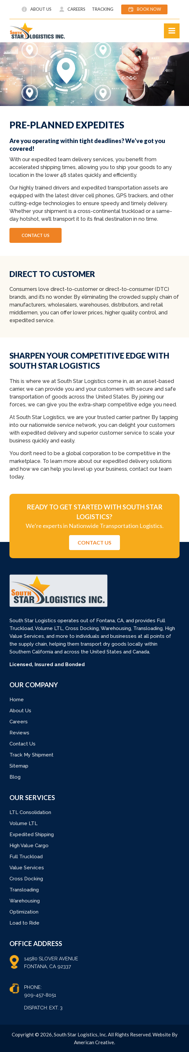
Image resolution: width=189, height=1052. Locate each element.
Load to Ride (24, 923)
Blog (15, 777)
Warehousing (24, 901)
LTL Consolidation (30, 812)
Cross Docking (26, 879)
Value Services (26, 868)
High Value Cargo (29, 845)
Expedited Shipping (31, 834)
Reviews (19, 733)
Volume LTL (23, 823)
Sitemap (18, 766)
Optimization (23, 912)
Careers (18, 722)
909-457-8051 (40, 995)
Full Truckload (26, 857)
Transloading (24, 890)
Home (16, 700)
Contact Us (22, 744)
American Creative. (94, 1042)
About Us (20, 711)
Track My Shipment (31, 755)
